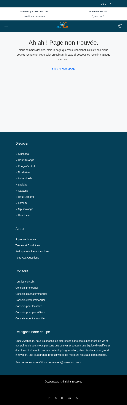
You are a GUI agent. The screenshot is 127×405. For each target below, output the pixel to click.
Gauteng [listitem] (21, 190)
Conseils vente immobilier (30, 299)
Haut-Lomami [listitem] (24, 196)
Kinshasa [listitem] (22, 153)
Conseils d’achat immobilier (31, 293)
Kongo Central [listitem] (25, 166)
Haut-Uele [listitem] (22, 215)
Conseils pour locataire (28, 306)
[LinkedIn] (71, 398)
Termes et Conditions (27, 245)
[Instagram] (63, 398)
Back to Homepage (63, 68)
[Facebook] (49, 398)
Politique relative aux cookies (32, 251)
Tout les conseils (25, 281)
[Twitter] (56, 398)
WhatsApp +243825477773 (34, 11)
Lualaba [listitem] (21, 184)
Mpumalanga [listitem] (24, 209)
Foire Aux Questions (27, 257)
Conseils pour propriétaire (30, 312)
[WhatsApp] (78, 398)
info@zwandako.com (34, 16)
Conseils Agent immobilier (30, 318)
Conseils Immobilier (26, 287)
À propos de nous (25, 239)
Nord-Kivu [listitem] (22, 172)
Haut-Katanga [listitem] (24, 160)
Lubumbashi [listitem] (23, 178)
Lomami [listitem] (21, 202)
